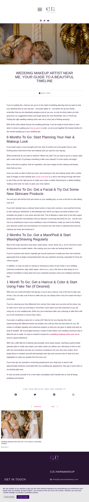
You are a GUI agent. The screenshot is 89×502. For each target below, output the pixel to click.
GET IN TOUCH (15, 479)
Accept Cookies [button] (23, 497)
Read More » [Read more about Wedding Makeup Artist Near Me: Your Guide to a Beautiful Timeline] (5, 447)
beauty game (35, 128)
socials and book (41, 177)
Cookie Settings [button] (9, 497)
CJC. (62, 471)
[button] (16, 394)
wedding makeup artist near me (64, 334)
